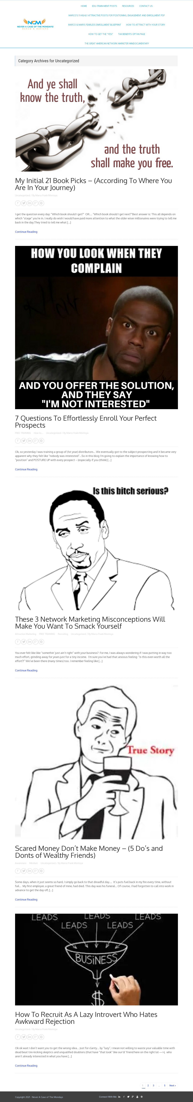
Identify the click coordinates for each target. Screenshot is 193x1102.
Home (84, 6)
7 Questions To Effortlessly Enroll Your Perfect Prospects (86, 421)
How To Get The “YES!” (100, 34)
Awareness (21, 863)
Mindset (33, 863)
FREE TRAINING (23, 433)
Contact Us (146, 6)
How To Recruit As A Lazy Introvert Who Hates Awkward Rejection (86, 1018)
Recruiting (63, 634)
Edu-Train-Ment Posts (104, 6)
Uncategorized (22, 195)
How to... (39, 433)
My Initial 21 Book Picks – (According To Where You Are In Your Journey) (93, 184)
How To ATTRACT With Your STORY (145, 24)
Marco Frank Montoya (46, 195)
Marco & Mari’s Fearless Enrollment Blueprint (94, 24)
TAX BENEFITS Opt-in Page (131, 34)
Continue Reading (26, 231)
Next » (172, 1085)
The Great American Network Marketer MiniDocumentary (117, 43)
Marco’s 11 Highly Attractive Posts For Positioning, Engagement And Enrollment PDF (117, 15)
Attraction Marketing (26, 634)
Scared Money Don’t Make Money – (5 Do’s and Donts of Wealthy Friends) (89, 851)
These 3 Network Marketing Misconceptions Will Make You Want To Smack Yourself (90, 622)
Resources (128, 6)
